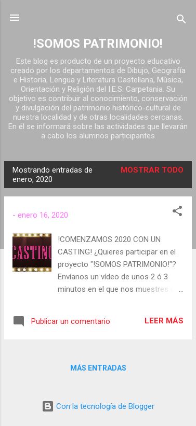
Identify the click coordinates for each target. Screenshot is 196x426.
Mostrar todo (152, 170)
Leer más (164, 320)
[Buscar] (181, 21)
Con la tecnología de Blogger (98, 406)
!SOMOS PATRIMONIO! (98, 43)
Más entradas (98, 368)
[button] (177, 213)
